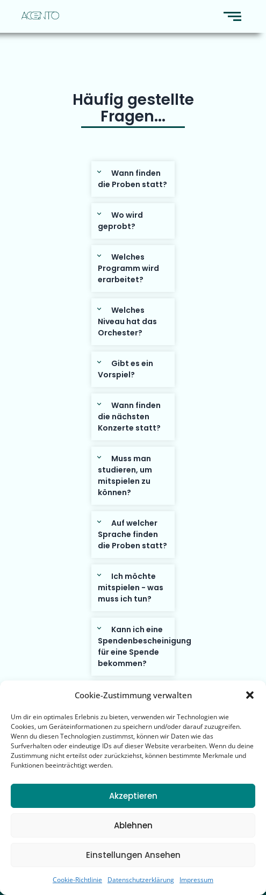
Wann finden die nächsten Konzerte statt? (129, 416)
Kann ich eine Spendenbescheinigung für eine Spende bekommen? (144, 646)
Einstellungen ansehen (133, 855)
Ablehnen (133, 825)
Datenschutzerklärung (140, 879)
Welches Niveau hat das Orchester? (127, 321)
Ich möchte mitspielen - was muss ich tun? (130, 587)
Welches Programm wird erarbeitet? (128, 268)
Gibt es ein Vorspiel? (125, 369)
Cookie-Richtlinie (77, 879)
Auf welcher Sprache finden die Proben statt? (132, 534)
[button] (250, 695)
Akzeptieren (133, 795)
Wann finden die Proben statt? (132, 179)
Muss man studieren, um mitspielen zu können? (125, 475)
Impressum (196, 879)
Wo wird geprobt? (120, 221)
